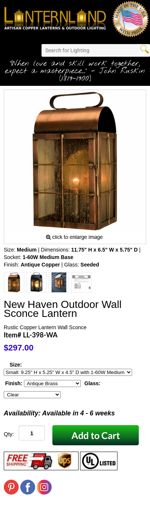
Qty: (9, 434)
